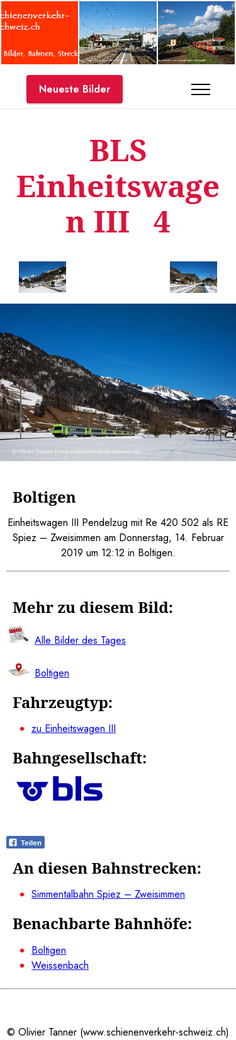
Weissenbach (60, 965)
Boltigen (48, 950)
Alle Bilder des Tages (80, 640)
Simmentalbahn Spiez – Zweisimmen (108, 894)
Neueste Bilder (74, 89)
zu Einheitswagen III (73, 728)
